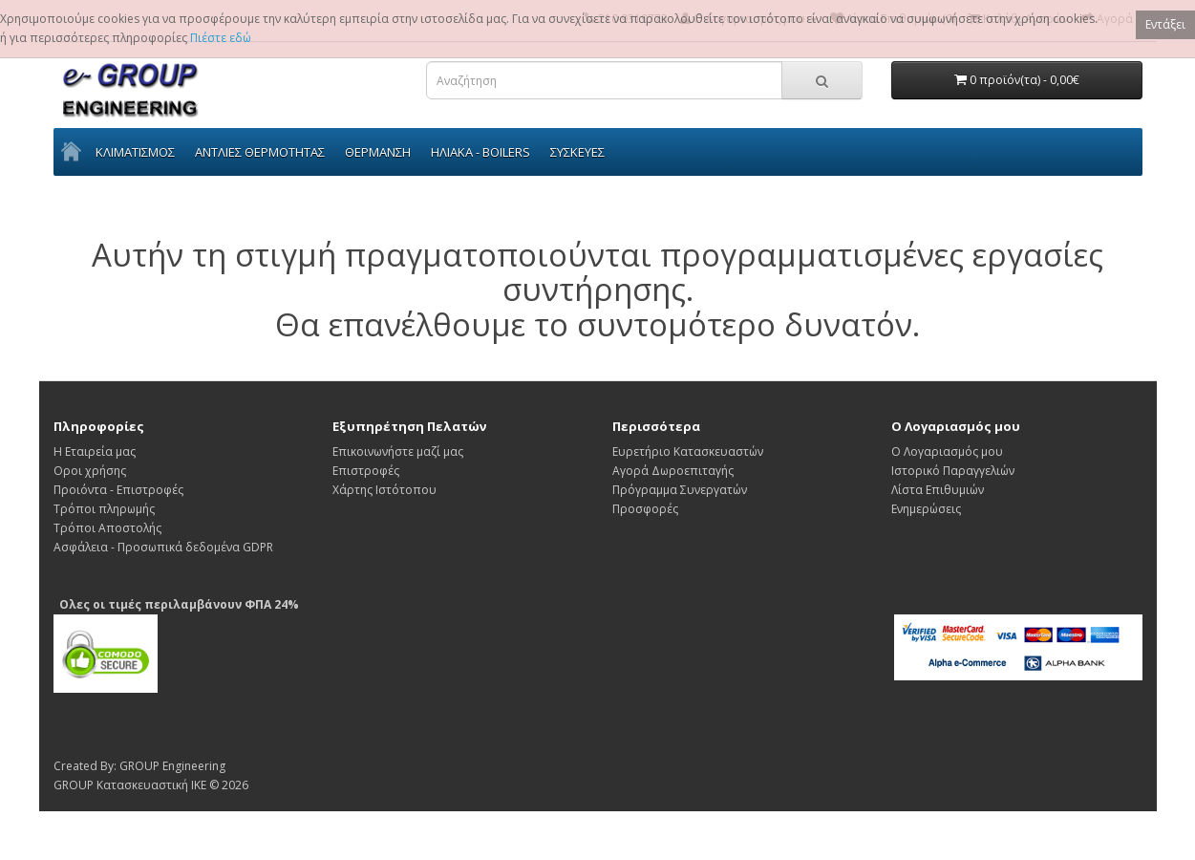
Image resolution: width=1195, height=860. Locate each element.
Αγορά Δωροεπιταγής (673, 470)
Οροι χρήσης (89, 470)
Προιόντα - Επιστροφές (118, 490)
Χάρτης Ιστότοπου (384, 490)
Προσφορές (645, 509)
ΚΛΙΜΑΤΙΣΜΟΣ (135, 152)
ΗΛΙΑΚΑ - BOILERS (480, 152)
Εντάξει (1165, 24)
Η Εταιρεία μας (94, 451)
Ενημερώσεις (926, 509)
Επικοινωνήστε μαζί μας (397, 451)
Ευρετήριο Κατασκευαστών (687, 451)
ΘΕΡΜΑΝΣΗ (378, 152)
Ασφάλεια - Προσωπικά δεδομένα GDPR (163, 547)
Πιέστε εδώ (220, 38)
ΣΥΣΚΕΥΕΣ (577, 152)
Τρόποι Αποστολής (107, 528)
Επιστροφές (365, 470)
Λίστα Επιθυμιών (937, 490)
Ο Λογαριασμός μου (947, 451)
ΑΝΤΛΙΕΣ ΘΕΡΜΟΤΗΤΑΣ (260, 152)
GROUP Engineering (172, 766)
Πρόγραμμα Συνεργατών (679, 490)
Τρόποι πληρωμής (104, 509)
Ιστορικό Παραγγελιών (952, 470)
